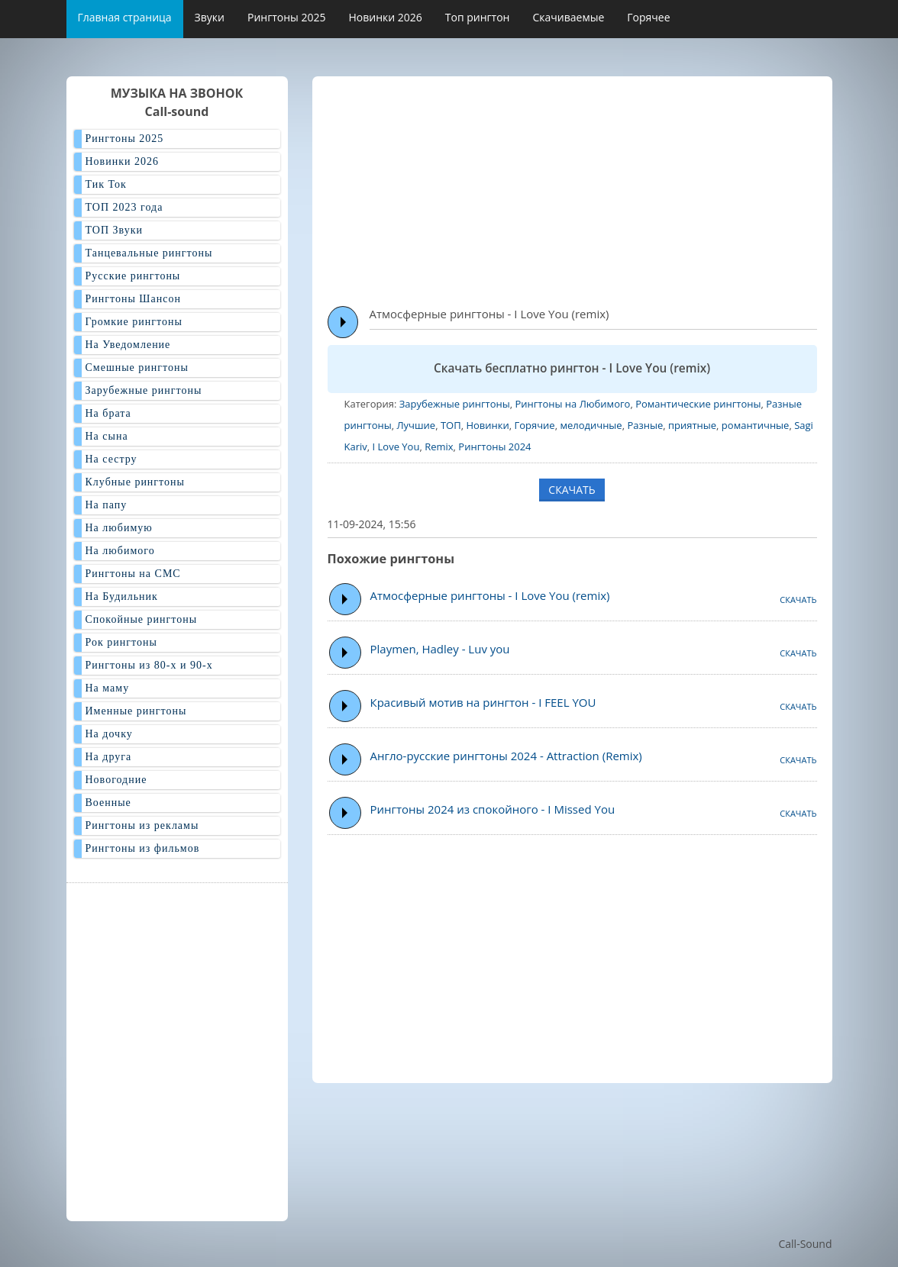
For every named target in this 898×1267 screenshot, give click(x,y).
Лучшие (415, 425)
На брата (108, 413)
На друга (109, 756)
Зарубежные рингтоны (454, 404)
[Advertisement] (613, 184)
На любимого (120, 550)
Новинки (487, 425)
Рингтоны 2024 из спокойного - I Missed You (492, 809)
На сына (107, 436)
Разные (645, 425)
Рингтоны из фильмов (143, 848)
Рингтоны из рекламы (142, 825)
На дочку (109, 734)
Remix (439, 446)
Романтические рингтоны (698, 404)
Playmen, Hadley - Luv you (440, 648)
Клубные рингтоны (135, 482)
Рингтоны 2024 (494, 446)
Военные (108, 802)
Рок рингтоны (121, 642)
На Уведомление (128, 344)
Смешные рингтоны (137, 367)
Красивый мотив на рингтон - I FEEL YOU (483, 702)
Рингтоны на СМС (133, 573)
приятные (692, 425)
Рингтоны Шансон (133, 299)
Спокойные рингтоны (142, 619)
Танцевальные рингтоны (149, 253)
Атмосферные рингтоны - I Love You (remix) (490, 595)
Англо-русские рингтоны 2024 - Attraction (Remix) (506, 755)
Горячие (534, 425)
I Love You (396, 446)
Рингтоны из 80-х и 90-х (149, 665)
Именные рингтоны (136, 711)
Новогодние (116, 779)
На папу (107, 505)
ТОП (451, 425)
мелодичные (591, 425)
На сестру (111, 459)
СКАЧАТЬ (571, 489)
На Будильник (122, 596)
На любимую (119, 528)
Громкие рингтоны (134, 321)
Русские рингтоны (133, 276)
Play (343, 322)
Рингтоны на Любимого (572, 404)
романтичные (756, 425)
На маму (108, 688)
